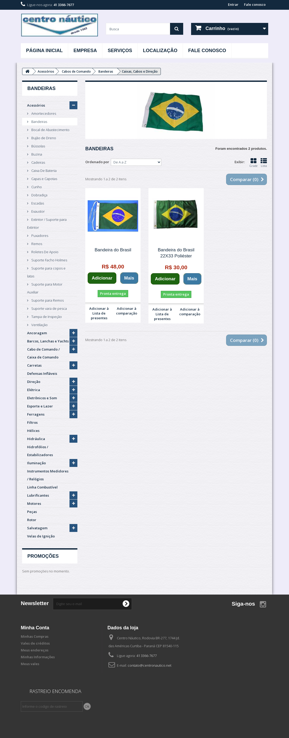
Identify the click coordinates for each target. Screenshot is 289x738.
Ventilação (39, 324)
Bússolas (38, 146)
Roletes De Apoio (44, 252)
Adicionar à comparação (126, 311)
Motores (34, 503)
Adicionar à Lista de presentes (99, 313)
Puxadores (39, 235)
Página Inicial (44, 50)
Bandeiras (39, 121)
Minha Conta (35, 627)
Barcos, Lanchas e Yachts (48, 341)
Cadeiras (38, 162)
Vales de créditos (35, 643)
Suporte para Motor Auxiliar (44, 288)
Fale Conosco (207, 50)
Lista (264, 163)
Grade (253, 163)
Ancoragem (37, 333)
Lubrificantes (38, 495)
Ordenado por (97, 161)
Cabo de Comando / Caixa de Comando (43, 353)
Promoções (43, 556)
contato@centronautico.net (149, 665)
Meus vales (30, 663)
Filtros (32, 422)
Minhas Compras (34, 636)
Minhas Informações (38, 657)
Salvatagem (37, 528)
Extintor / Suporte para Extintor (47, 223)
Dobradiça (39, 195)
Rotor (31, 519)
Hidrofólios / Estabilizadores (40, 451)
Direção (33, 381)
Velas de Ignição (41, 536)
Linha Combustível (42, 487)
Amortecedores (43, 113)
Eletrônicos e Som (42, 398)
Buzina (36, 154)
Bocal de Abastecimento (50, 129)
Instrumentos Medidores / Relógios (47, 475)
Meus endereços (34, 650)
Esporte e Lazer (40, 406)
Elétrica (33, 389)
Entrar (233, 4)
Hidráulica (36, 438)
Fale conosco (255, 4)
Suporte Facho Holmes (49, 260)
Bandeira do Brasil (113, 249)
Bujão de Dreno (43, 138)
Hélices (33, 430)
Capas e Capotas (44, 178)
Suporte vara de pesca (49, 308)
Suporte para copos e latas (46, 272)
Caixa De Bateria (44, 170)
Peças (32, 511)
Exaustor (38, 211)
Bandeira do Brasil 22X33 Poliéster (176, 252)
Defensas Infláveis (42, 373)
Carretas (34, 365)
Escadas (37, 203)
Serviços (120, 50)
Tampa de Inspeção (46, 316)
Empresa (85, 50)
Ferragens (35, 414)
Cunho (36, 186)
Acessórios (36, 105)
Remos (36, 243)
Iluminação (36, 463)
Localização (160, 50)
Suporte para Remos (47, 300)
